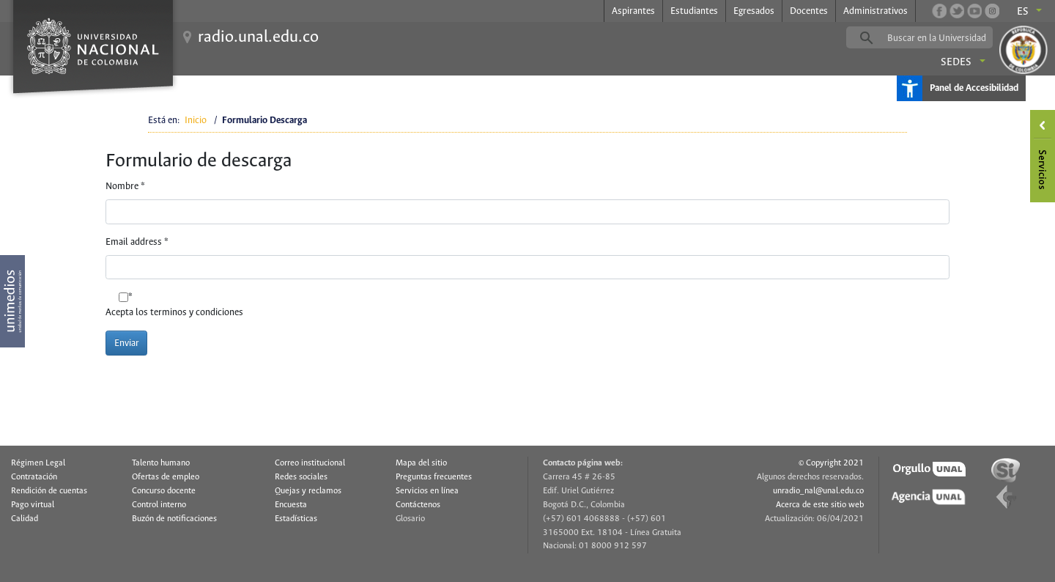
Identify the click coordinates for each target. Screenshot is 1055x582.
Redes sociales (301, 477)
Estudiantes (694, 11)
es (1023, 12)
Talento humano (161, 463)
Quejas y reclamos (308, 491)
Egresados (753, 11)
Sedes (956, 62)
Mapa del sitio (421, 463)
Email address (137, 242)
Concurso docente (164, 491)
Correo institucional (310, 463)
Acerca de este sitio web (820, 505)
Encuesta (291, 505)
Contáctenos (418, 505)
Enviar (126, 343)
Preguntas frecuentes (434, 477)
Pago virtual (32, 505)
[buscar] (942, 38)
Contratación (34, 477)
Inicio (196, 120)
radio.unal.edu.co (258, 37)
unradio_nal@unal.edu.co (818, 491)
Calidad (24, 519)
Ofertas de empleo (165, 477)
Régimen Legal (38, 463)
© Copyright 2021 (831, 463)
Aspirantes (633, 11)
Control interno (159, 505)
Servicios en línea (427, 491)
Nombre (125, 186)
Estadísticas (296, 519)
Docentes (809, 11)
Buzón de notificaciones (174, 519)
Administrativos (875, 11)
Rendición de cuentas (49, 491)
